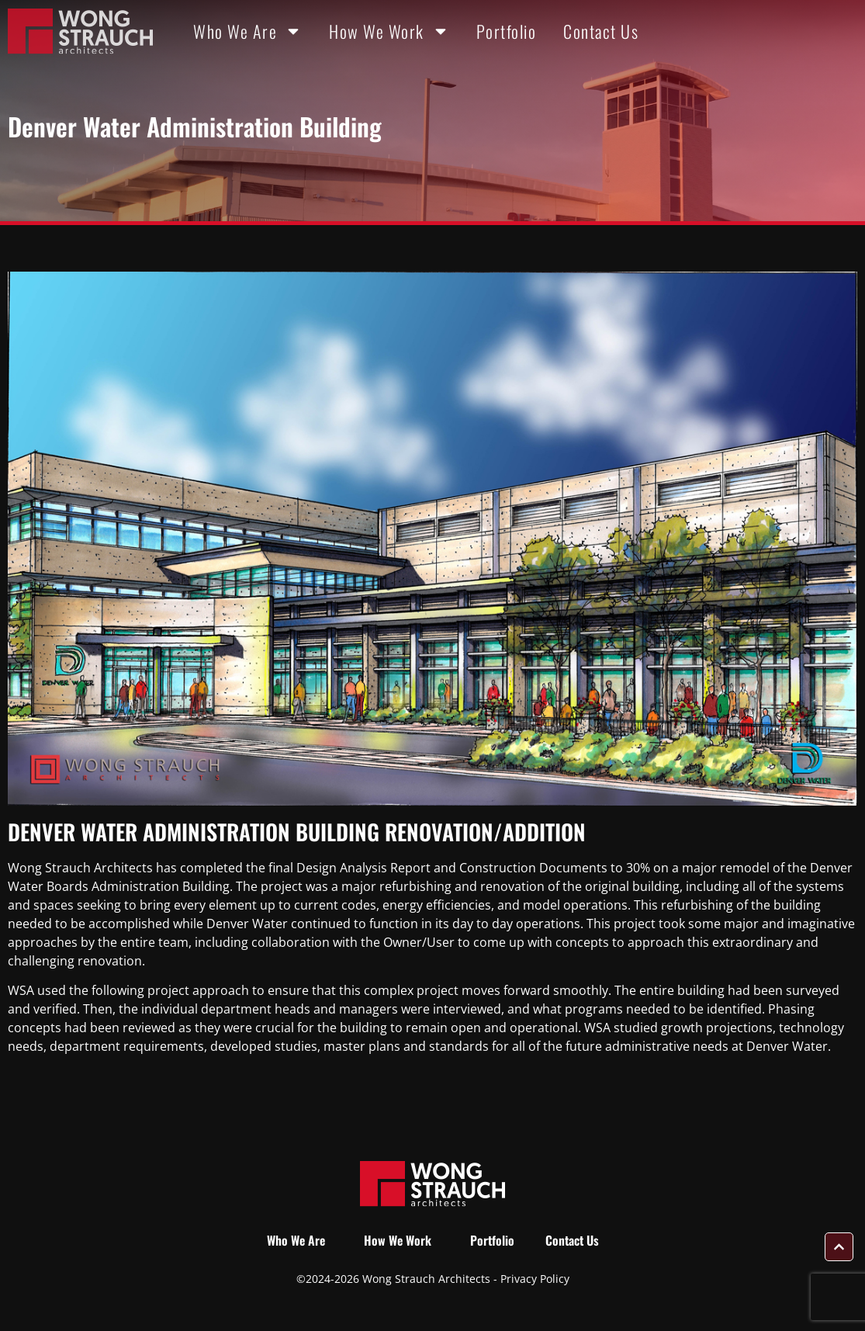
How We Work (389, 31)
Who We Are (247, 31)
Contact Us (600, 31)
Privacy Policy (534, 1278)
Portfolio (506, 31)
